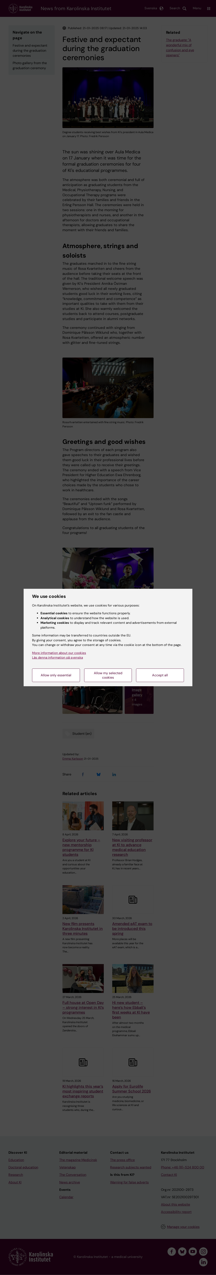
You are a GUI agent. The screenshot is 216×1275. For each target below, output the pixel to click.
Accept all (160, 675)
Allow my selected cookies (108, 675)
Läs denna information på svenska (57, 657)
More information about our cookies (59, 653)
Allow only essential (56, 675)
